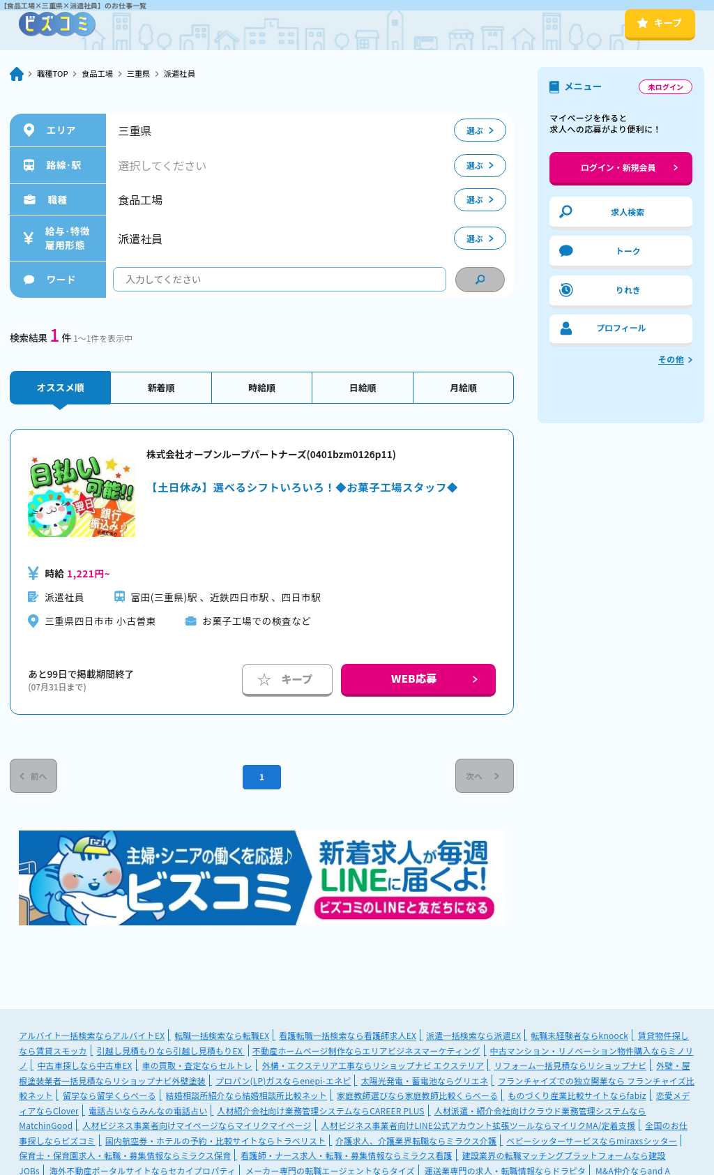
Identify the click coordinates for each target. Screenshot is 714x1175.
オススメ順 (60, 387)
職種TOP (53, 73)
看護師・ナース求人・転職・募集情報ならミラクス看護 (346, 1157)
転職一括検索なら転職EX (221, 1037)
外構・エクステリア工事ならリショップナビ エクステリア (373, 1067)
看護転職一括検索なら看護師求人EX (347, 1037)
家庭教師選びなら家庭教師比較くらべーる (417, 1097)
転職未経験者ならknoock (579, 1037)
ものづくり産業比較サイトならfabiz (577, 1097)
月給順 (463, 387)
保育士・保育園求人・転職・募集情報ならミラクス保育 (125, 1157)
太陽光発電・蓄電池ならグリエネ (424, 1083)
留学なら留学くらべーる (109, 1097)
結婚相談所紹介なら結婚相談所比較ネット (246, 1097)
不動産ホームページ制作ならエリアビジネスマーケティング (366, 1053)
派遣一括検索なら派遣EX (473, 1037)
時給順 (262, 387)
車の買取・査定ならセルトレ (197, 1067)
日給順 (363, 387)
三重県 (142, 73)
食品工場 (100, 73)
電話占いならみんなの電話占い (148, 1113)
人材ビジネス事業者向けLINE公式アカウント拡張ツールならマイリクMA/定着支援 (478, 1127)
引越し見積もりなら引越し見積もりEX (171, 1053)
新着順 (161, 387)
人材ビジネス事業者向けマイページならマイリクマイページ (196, 1127)
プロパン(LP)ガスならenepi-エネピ (283, 1083)
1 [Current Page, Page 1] (261, 777)
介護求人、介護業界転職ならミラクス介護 (415, 1143)
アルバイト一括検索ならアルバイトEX (92, 1037)
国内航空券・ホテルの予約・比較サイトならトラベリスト (215, 1143)
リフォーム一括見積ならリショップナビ (570, 1067)
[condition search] (479, 279)
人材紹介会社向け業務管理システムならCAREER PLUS (320, 1113)
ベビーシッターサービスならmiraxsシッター (591, 1143)
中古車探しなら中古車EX (84, 1067)
